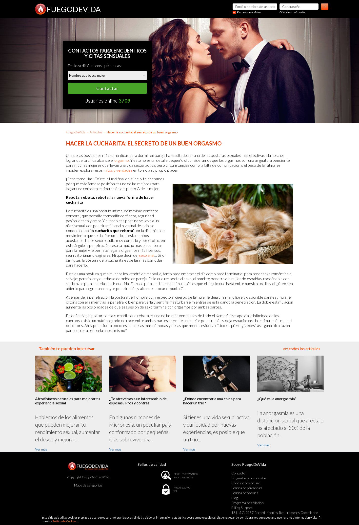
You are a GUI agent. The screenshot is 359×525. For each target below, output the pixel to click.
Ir (324, 6)
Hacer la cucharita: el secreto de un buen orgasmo (142, 132)
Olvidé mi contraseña (292, 12)
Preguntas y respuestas (249, 478)
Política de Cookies (65, 521)
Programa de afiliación (247, 503)
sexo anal (146, 255)
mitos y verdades (117, 170)
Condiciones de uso (245, 483)
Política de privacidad (246, 488)
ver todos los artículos (301, 348)
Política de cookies (244, 493)
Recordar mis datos (249, 12)
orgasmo (121, 160)
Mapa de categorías (88, 485)
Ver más (41, 449)
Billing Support (242, 508)
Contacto (238, 473)
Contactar (107, 88)
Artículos (96, 132)
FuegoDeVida (75, 132)
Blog (234, 498)
